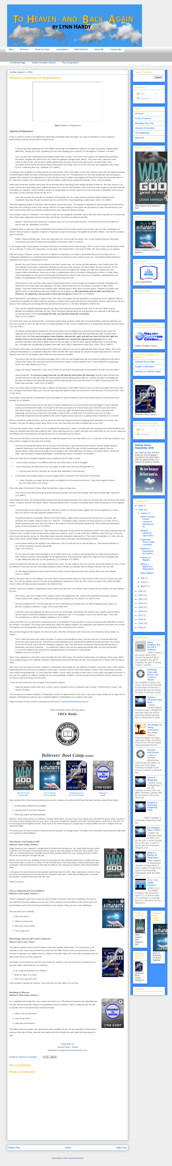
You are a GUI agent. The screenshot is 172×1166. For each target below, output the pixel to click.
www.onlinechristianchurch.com (74, 701)
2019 (140, 607)
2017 (140, 615)
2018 (140, 611)
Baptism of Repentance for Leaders (147, 551)
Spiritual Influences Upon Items (146, 533)
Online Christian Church (44, 63)
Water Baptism (147, 573)
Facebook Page (18, 63)
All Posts (24, 49)
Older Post (121, 1147)
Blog (11, 49)
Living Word (62, 49)
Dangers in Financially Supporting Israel (152, 806)
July (143, 578)
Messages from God (144, 123)
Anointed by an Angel (145, 361)
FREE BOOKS (81, 49)
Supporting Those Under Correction (147, 542)
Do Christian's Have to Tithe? (154, 828)
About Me (99, 49)
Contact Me (115, 49)
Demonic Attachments (153, 751)
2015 (140, 623)
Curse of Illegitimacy (152, 778)
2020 (140, 603)
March (144, 586)
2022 (140, 595)
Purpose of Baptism (145, 558)
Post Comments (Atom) (73, 1158)
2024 (140, 509)
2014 (140, 627)
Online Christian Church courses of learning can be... (147, 522)
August (144, 513)
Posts (140, 94)
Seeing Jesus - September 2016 (144, 446)
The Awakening (142, 133)
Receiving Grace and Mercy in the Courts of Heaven (153, 674)
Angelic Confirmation (144, 366)
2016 (140, 619)
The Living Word (70, 63)
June (143, 582)
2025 (140, 505)
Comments (143, 98)
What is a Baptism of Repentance (147, 566)
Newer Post (14, 1147)
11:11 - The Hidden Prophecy (152, 882)
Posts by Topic (42, 49)
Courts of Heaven (143, 118)
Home (68, 1147)
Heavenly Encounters (145, 128)
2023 (140, 591)
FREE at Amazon (16, 882)
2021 (140, 599)
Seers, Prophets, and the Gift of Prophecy (153, 646)
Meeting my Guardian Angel (148, 371)
